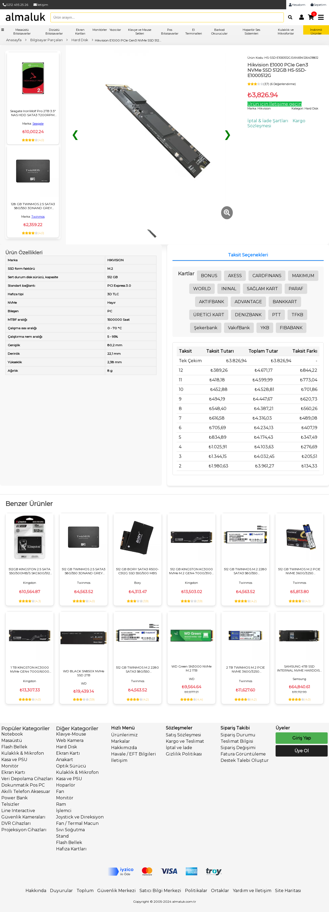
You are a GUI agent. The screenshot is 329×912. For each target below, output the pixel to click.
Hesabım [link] (297, 5)
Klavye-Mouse (71, 734)
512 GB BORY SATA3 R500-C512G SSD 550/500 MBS (137, 571)
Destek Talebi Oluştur (245, 760)
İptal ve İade (179, 747)
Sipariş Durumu (238, 734)
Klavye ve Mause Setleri (139, 31)
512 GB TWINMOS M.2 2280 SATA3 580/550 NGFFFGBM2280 (245, 571)
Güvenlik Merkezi (116, 890)
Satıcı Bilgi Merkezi (160, 890)
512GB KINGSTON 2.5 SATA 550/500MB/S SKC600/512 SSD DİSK (29, 571)
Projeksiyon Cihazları (24, 829)
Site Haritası (288, 890)
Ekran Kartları (80, 31)
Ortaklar (220, 890)
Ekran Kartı (13, 772)
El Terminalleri (193, 31)
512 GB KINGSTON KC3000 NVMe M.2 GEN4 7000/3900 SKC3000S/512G (191, 571)
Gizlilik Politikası (184, 754)
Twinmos (38, 216)
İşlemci (63, 810)
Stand (62, 836)
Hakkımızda (124, 747)
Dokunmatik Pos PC (23, 785)
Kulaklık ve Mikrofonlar (286, 31)
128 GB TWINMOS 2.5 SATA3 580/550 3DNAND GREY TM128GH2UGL (33, 206)
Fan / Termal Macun (77, 823)
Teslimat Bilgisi (237, 741)
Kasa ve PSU (14, 759)
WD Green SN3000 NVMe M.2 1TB (191, 668)
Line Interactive (18, 810)
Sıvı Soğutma (70, 829)
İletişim (40, 5)
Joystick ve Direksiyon (80, 817)
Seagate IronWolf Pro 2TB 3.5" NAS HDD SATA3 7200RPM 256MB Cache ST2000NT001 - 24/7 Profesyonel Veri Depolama (33, 113)
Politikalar (196, 890)
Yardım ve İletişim (252, 890)
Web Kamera (69, 740)
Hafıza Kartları (71, 848)
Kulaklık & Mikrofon (22, 753)
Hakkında (36, 890)
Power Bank (14, 797)
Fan (60, 791)
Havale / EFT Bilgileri (133, 754)
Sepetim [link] (318, 5)
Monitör (10, 766)
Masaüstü (11, 740)
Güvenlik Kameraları (23, 817)
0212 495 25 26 (15, 5)
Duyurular (61, 890)
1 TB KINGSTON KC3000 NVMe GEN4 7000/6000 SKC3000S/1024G (29, 669)
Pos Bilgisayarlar (169, 31)
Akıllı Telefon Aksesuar (25, 791)
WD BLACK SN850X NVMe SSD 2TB (83, 673)
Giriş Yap (301, 738)
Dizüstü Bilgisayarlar (54, 31)
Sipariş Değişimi (238, 747)
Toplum (85, 890)
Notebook (12, 734)
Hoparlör (65, 785)
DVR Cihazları (16, 823)
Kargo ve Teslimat (185, 741)
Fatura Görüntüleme (243, 754)
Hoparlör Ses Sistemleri (251, 31)
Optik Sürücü (71, 766)
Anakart (64, 759)
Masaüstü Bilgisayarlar (22, 31)
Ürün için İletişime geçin (274, 104)
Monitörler (99, 30)
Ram (61, 804)
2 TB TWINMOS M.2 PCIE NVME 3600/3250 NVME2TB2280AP (245, 669)
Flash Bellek (14, 746)
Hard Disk (66, 746)
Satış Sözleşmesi (183, 734)
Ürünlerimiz (124, 734)
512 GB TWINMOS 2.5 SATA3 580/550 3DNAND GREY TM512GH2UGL (84, 571)
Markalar (120, 741)
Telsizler (10, 804)
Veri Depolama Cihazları (27, 778)
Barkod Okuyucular (219, 31)
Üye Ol (301, 750)
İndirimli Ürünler (316, 31)
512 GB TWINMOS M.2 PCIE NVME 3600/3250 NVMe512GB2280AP (299, 571)
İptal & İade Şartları (267, 120)
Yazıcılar (115, 30)
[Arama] (289, 17)
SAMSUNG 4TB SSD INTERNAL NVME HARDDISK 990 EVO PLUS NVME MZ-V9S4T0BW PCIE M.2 (299, 668)
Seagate (38, 123)
